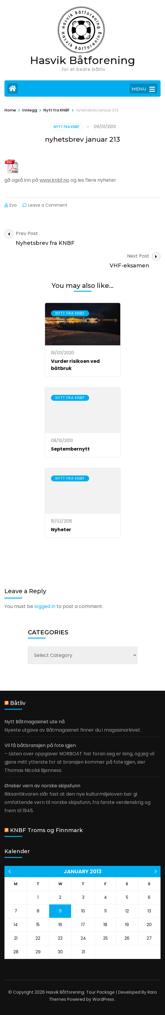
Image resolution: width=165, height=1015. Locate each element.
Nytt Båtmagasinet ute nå (34, 721)
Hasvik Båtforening (82, 60)
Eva (13, 205)
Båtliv (17, 703)
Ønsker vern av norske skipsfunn (42, 785)
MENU (143, 89)
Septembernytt (70, 449)
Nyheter (61, 529)
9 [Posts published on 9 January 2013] (60, 911)
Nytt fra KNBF (66, 126)
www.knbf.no (54, 180)
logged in (44, 606)
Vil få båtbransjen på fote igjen (40, 745)
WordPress (103, 999)
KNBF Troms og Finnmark (46, 830)
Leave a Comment (47, 205)
